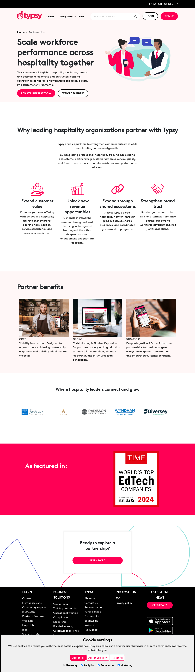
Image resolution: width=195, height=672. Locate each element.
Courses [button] (51, 16)
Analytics (87, 665)
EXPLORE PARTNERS (73, 93)
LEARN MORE (97, 560)
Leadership (59, 621)
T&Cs (119, 598)
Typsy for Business (163, 4)
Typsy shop (91, 629)
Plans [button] (83, 16)
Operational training (65, 612)
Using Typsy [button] (68, 16)
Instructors (28, 611)
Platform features (33, 616)
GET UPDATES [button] (159, 604)
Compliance (60, 617)
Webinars (27, 620)
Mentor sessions (32, 602)
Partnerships (92, 616)
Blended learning (63, 626)
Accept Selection (97, 657)
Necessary (70, 665)
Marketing (125, 665)
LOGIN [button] (150, 16)
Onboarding (60, 603)
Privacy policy (124, 602)
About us (89, 598)
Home (21, 32)
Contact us (91, 602)
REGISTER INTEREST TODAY (36, 93)
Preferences (106, 665)
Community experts (34, 607)
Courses (27, 598)
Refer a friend (92, 611)
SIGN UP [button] (169, 16)
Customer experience (66, 630)
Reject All (117, 657)
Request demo (93, 607)
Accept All (78, 657)
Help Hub (28, 625)
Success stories (31, 634)
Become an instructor (91, 623)
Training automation (65, 608)
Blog (25, 629)
